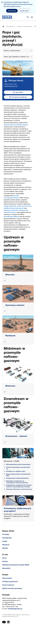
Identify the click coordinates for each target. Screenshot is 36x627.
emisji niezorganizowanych (11, 197)
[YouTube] (4, 622)
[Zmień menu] (32, 17)
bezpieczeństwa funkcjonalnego (16, 125)
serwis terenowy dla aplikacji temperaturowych (18, 207)
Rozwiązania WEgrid (11, 216)
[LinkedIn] (8, 622)
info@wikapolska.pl (10, 86)
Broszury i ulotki (11, 461)
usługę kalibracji (10, 206)
